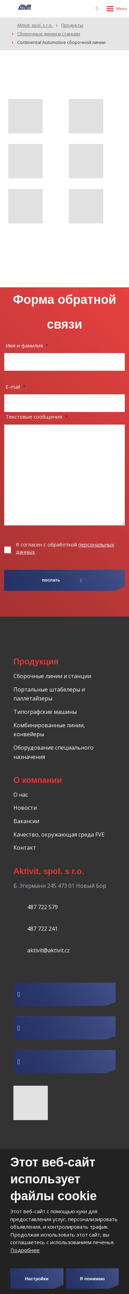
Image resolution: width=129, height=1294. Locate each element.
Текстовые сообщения (37, 416)
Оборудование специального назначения (53, 752)
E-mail (15, 386)
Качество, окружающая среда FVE (59, 834)
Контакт (24, 847)
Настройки (37, 1278)
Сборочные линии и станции (52, 676)
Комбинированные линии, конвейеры (49, 729)
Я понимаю (92, 1278)
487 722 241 (42, 928)
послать (51, 580)
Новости (25, 807)
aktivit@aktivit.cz (48, 950)
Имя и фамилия (27, 345)
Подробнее (25, 1250)
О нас (20, 794)
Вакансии (26, 821)
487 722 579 (42, 907)
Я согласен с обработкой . (65, 548)
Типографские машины (45, 712)
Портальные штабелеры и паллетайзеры (49, 694)
